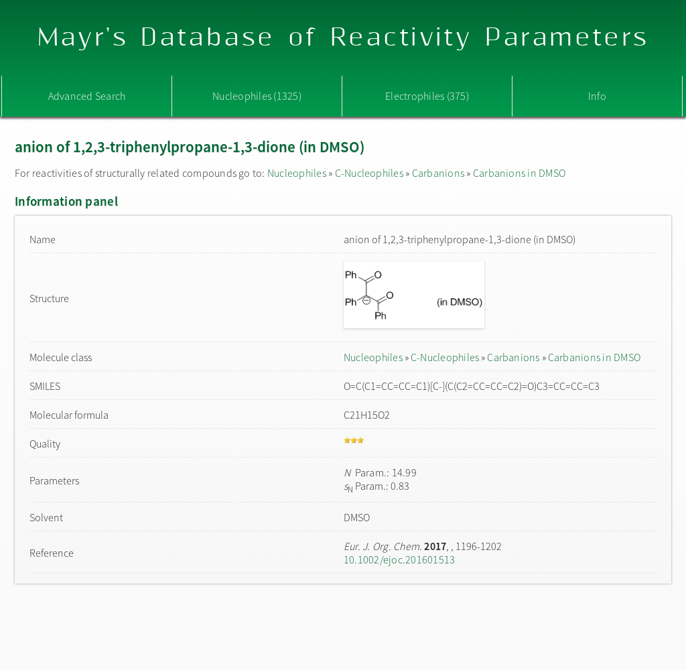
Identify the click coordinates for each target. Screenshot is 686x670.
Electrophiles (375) (427, 96)
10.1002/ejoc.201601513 (399, 559)
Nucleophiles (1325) (256, 96)
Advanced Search (87, 96)
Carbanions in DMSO (519, 173)
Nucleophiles (296, 173)
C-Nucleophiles (369, 173)
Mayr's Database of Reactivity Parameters (343, 38)
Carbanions (438, 173)
